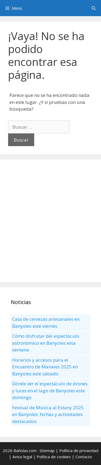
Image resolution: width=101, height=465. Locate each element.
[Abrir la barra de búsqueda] (93, 8)
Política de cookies (54, 456)
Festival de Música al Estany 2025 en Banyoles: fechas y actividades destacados (48, 414)
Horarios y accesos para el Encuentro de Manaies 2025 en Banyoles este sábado (45, 367)
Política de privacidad (78, 450)
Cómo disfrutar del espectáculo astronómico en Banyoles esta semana (45, 343)
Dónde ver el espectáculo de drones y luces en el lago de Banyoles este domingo (50, 390)
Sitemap (47, 450)
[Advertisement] (50, 220)
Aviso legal (22, 456)
